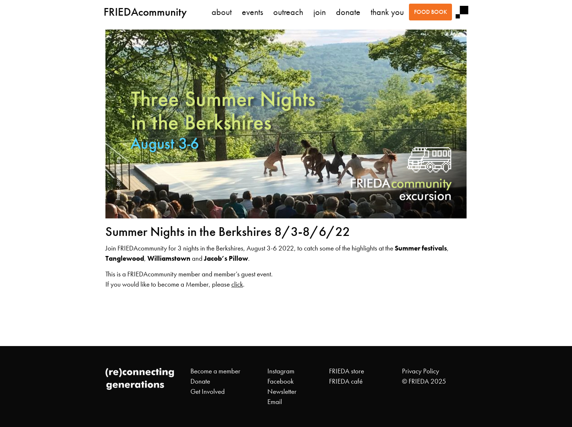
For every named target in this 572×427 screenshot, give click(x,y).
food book (430, 12)
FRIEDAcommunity (145, 12)
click (237, 284)
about (222, 12)
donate (348, 12)
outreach (288, 12)
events (252, 12)
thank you (387, 12)
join (319, 12)
